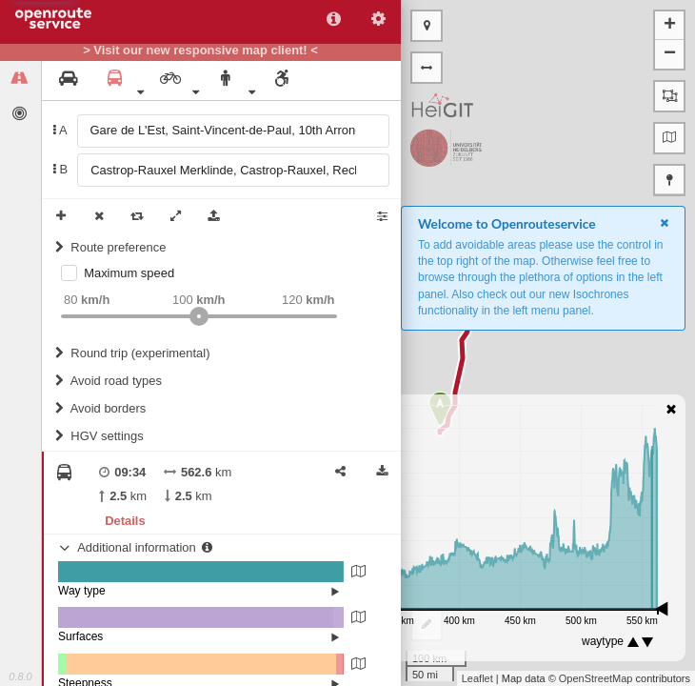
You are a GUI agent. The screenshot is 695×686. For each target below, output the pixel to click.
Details (125, 521)
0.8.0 (20, 676)
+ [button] (670, 25)
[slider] (198, 316)
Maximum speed (129, 273)
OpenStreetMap (596, 678)
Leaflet (477, 678)
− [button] (670, 54)
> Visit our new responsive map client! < (200, 50)
